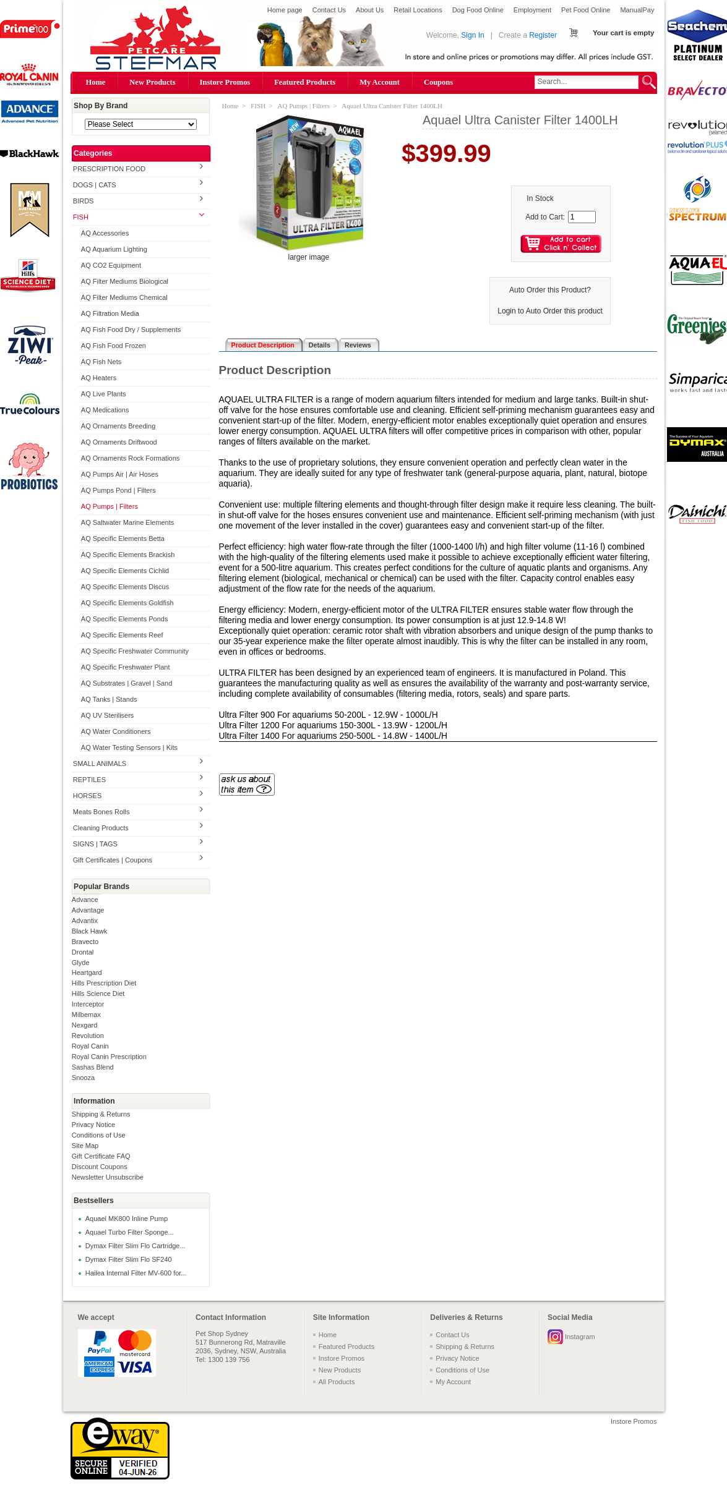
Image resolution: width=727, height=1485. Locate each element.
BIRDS (83, 201)
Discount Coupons (99, 1166)
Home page (285, 10)
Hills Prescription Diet (104, 983)
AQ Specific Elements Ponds (124, 619)
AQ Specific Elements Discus (125, 586)
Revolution (88, 1035)
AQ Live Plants (103, 394)
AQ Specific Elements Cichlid (125, 570)
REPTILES (89, 779)
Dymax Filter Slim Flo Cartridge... (135, 1245)
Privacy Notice (93, 1124)
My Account (379, 82)
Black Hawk (89, 931)
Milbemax (86, 1014)
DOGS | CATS (94, 185)
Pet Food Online (586, 10)
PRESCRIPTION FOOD (109, 168)
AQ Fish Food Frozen (113, 345)
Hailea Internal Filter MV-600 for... (136, 1273)
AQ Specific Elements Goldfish (127, 602)
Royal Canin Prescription (109, 1056)
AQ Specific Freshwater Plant (125, 667)
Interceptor (88, 1004)
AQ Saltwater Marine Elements (127, 522)
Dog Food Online (478, 10)
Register (543, 35)
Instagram (580, 1336)
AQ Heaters (98, 377)
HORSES (87, 795)
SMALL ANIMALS (99, 763)
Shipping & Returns (101, 1114)
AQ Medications (105, 410)
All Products (337, 1381)
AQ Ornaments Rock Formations (130, 458)
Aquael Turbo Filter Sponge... (129, 1232)
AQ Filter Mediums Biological (124, 281)
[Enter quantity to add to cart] (582, 217)
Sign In (472, 35)
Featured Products (304, 82)
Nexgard (85, 1025)
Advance (85, 899)
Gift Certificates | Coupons (112, 860)
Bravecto (85, 941)
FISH (80, 217)
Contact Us (329, 10)
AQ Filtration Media (110, 313)
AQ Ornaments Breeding (118, 426)
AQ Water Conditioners (116, 731)
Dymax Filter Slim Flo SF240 (128, 1259)
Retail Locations (418, 10)
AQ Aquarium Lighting (114, 249)
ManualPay (637, 10)
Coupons (438, 82)
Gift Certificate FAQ (101, 1156)
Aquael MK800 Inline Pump (126, 1218)
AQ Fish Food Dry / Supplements (131, 329)
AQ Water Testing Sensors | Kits (129, 747)
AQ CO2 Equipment (111, 265)
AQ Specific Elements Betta (123, 538)
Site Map (85, 1145)
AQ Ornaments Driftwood (119, 442)
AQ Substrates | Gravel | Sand (127, 683)
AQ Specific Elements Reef (122, 635)
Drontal (82, 952)
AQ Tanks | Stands (109, 699)
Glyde (81, 962)
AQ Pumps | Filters (109, 506)
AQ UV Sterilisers (107, 715)
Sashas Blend (93, 1067)
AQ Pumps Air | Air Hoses (119, 474)
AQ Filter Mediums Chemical (124, 297)
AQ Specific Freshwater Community (135, 651)
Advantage (88, 910)
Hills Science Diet (98, 993)
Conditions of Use (99, 1135)
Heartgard (87, 972)
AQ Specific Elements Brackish (128, 554)
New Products (152, 82)
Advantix (85, 920)
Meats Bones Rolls (101, 811)
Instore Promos (225, 82)
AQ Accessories (105, 233)
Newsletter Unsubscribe (108, 1177)
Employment (532, 10)
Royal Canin (90, 1046)
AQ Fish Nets (101, 361)
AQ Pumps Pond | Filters (118, 490)
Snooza (83, 1077)
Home (96, 82)
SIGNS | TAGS (95, 844)
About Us (370, 10)
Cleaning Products (101, 828)
